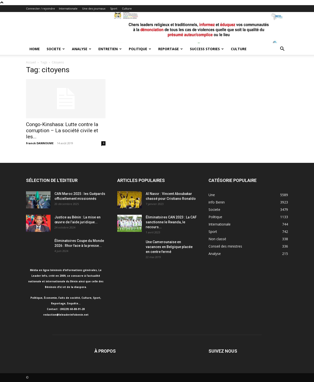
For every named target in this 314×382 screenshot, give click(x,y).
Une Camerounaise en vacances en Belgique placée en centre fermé (169, 247)
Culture (127, 8)
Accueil (31, 62)
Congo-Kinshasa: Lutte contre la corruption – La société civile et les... (62, 130)
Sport (113, 8)
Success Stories (207, 49)
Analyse (81, 49)
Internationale (68, 8)
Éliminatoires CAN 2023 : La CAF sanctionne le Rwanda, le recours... (171, 222)
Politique (140, 49)
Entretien (110, 49)
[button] (282, 49)
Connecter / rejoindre (40, 8)
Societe (56, 49)
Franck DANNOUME (39, 143)
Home (34, 49)
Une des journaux (93, 8)
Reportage (170, 49)
